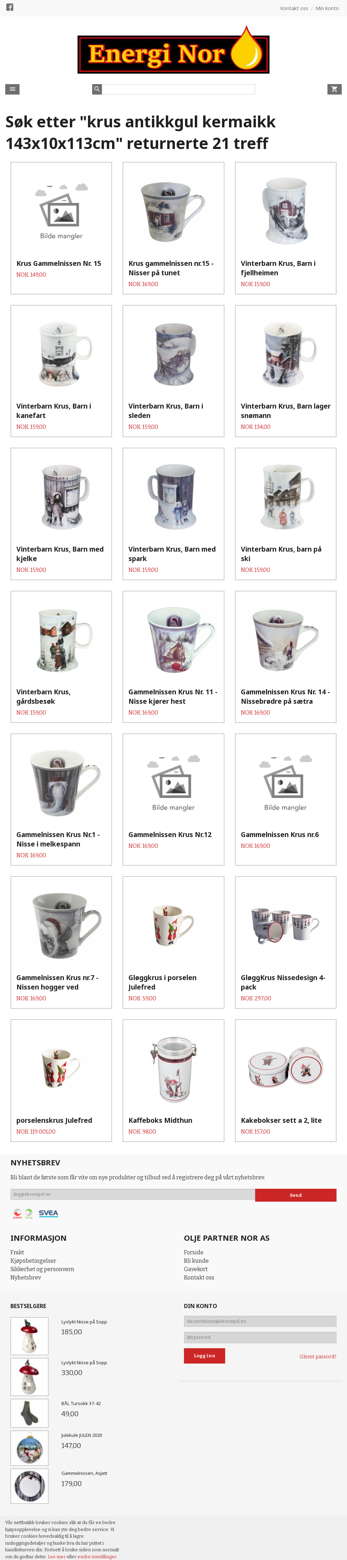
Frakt (17, 1291)
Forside (194, 1291)
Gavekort (196, 1308)
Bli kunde (196, 1300)
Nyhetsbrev (25, 1316)
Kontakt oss (199, 1316)
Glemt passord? (318, 1400)
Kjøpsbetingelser (33, 1300)
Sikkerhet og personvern (42, 1308)
